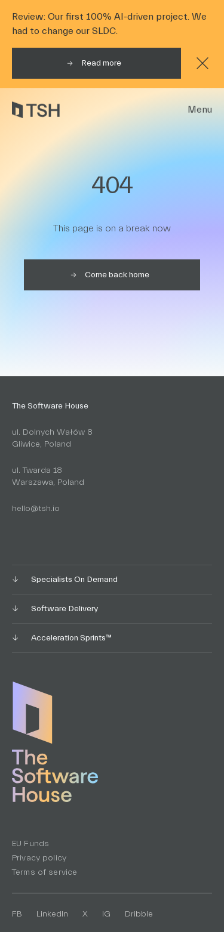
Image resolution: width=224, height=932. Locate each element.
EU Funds (30, 844)
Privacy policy (39, 858)
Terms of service (44, 872)
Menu (200, 109)
